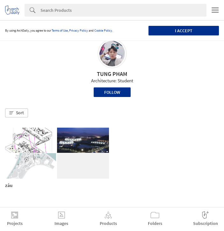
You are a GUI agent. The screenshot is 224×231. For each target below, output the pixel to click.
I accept (183, 31)
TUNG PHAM (112, 74)
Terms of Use (60, 30)
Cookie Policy (103, 30)
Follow (112, 92)
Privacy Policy (78, 30)
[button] (16, 112)
